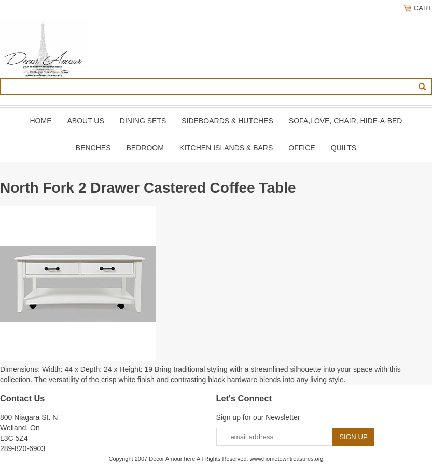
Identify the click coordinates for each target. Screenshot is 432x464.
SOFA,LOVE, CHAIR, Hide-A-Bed (345, 121)
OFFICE (301, 147)
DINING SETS (143, 121)
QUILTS (344, 147)
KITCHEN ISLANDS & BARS (226, 147)
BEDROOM (144, 147)
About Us (85, 121)
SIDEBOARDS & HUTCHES (227, 121)
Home (41, 121)
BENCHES (93, 147)
